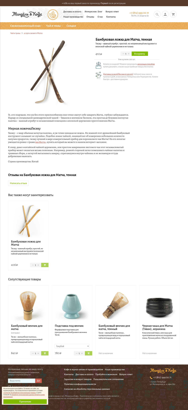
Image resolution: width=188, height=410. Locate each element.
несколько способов (146, 64)
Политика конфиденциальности (80, 384)
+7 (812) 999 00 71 (139, 12)
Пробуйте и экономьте (106, 374)
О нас (100, 17)
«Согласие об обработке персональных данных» (19, 392)
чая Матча (40, 142)
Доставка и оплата (72, 11)
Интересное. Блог (93, 11)
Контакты (111, 17)
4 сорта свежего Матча (33, 33)
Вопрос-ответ (112, 11)
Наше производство (73, 17)
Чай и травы (15, 33)
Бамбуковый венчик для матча (26, 327)
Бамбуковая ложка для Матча (26, 243)
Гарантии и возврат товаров (77, 379)
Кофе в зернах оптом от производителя (83, 369)
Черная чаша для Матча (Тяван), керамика (157, 327)
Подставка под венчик (69, 325)
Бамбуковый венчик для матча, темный (114, 327)
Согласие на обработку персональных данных (87, 389)
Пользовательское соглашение (108, 379)
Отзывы (90, 17)
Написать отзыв (18, 183)
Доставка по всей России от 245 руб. (118, 74)
